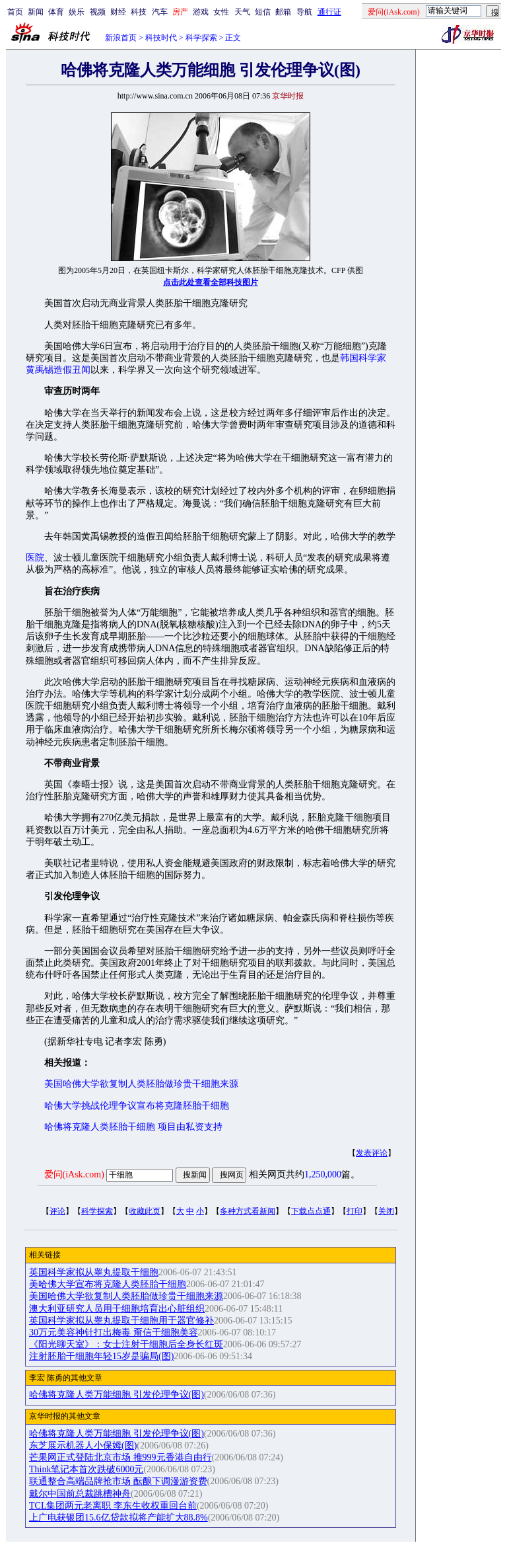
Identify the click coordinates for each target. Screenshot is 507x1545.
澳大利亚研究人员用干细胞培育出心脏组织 (117, 1309)
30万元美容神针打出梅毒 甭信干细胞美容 (113, 1332)
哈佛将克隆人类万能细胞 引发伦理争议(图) (116, 1395)
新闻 (36, 12)
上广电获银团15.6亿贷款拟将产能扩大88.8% (118, 1518)
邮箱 (283, 12)
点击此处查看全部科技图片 (210, 282)
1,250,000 (322, 1174)
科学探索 (201, 37)
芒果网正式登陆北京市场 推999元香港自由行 (120, 1457)
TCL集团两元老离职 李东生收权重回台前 (113, 1506)
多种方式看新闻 (247, 1211)
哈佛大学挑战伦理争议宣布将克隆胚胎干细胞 (136, 1106)
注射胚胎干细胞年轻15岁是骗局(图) (101, 1356)
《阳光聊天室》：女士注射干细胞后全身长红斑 (126, 1344)
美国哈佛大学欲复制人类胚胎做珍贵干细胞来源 (141, 1084)
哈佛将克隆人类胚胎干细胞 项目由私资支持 (133, 1127)
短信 (263, 12)
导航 (304, 12)
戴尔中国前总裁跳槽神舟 (80, 1494)
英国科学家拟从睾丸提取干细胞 (93, 1272)
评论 (57, 1211)
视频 (98, 12)
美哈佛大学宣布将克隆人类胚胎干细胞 (107, 1284)
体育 (56, 12)
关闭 (386, 1211)
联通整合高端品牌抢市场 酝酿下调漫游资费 (118, 1481)
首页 (15, 12)
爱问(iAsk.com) (74, 1174)
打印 (354, 1211)
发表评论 (372, 1153)
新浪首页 (121, 37)
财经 (118, 12)
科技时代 (161, 37)
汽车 (160, 12)
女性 (221, 12)
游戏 (201, 12)
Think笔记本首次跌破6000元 (86, 1469)
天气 (242, 12)
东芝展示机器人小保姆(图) (83, 1445)
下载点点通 (311, 1211)
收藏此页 (144, 1211)
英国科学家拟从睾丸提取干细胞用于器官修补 (121, 1321)
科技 (139, 12)
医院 (35, 558)
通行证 (329, 12)
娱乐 (76, 12)
